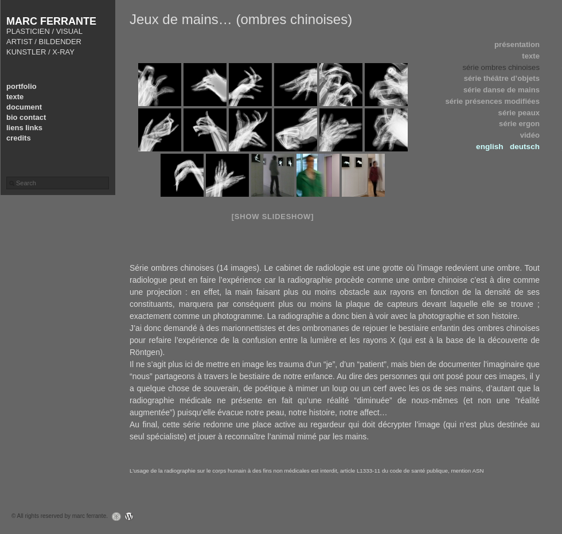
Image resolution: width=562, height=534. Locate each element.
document (24, 107)
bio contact (26, 117)
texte (15, 96)
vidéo (530, 135)
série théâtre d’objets (502, 78)
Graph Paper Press (114, 516)
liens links (24, 127)
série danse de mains (501, 89)
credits (18, 138)
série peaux (519, 112)
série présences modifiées (492, 101)
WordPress (132, 516)
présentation (517, 44)
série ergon (519, 123)
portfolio (21, 86)
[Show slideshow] (273, 216)
